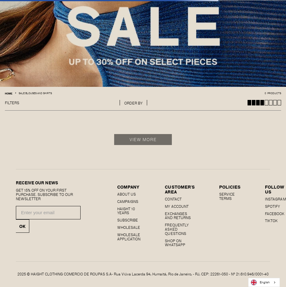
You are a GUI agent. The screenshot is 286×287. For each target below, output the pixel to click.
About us (126, 194)
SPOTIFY (272, 206)
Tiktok (271, 220)
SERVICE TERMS (227, 196)
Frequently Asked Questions (176, 229)
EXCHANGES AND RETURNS (177, 215)
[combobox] (264, 282)
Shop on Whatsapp (175, 242)
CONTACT (173, 199)
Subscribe (127, 220)
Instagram (275, 199)
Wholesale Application (128, 236)
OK (22, 226)
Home (9, 93)
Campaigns (127, 201)
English (260, 282)
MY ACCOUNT (176, 206)
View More (143, 139)
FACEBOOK (274, 213)
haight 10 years (126, 210)
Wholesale (128, 227)
